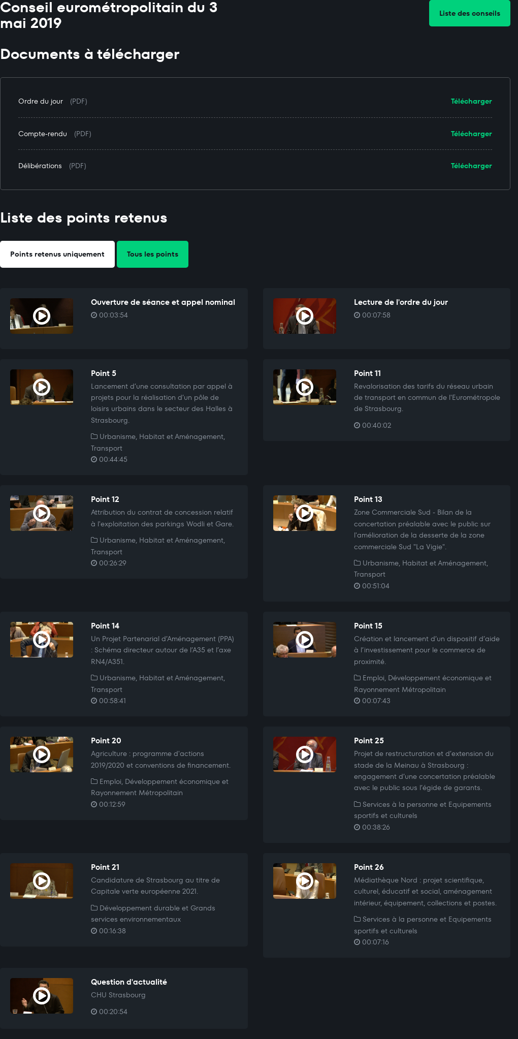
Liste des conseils (469, 13)
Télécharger (471, 101)
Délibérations (40, 166)
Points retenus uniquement (57, 254)
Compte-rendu (42, 134)
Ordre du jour (40, 101)
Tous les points (152, 254)
